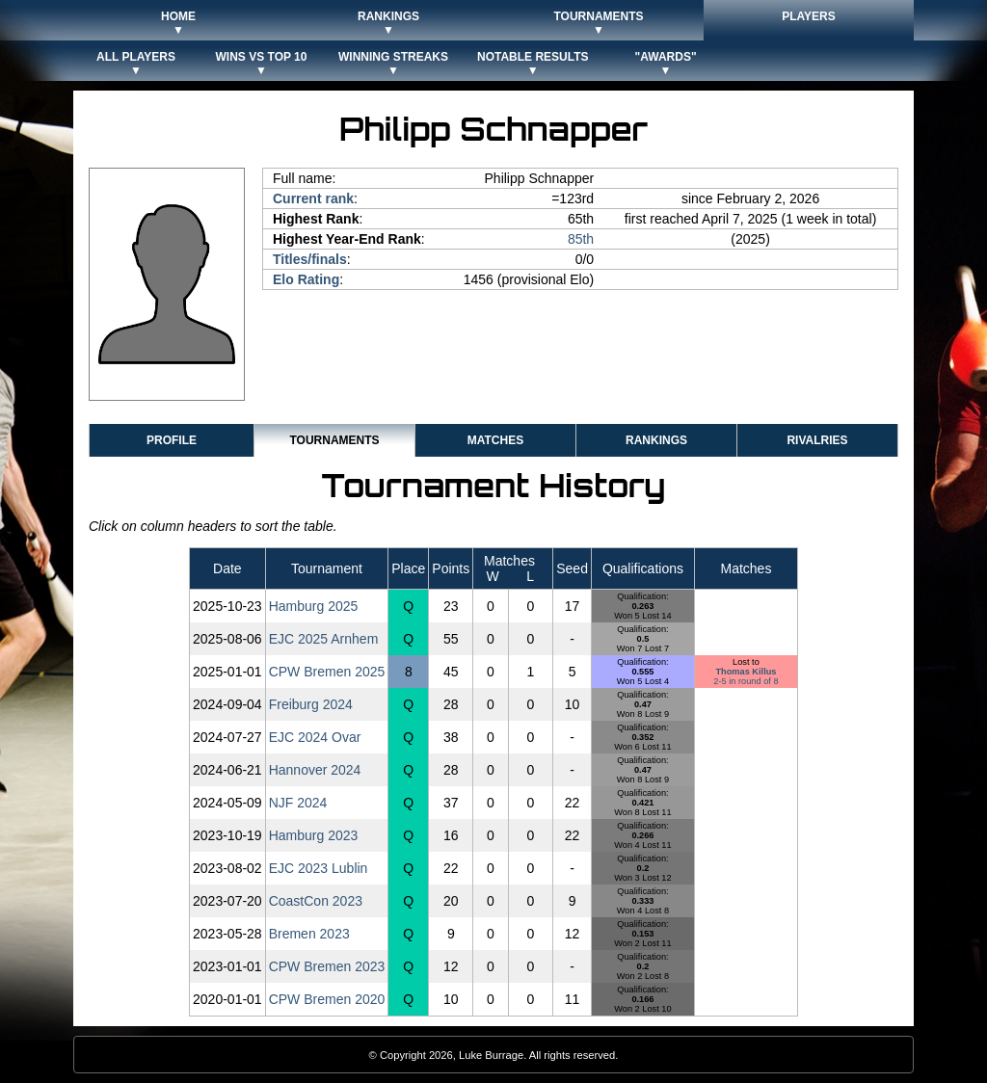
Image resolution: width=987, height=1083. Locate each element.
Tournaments (334, 440)
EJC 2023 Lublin (318, 868)
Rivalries (817, 440)
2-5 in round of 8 (745, 681)
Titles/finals (310, 259)
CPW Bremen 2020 (327, 999)
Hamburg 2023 (314, 835)
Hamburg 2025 (314, 606)
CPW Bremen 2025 (327, 671)
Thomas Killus (745, 671)
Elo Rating (306, 279)
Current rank (313, 198)
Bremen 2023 (309, 933)
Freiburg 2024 (311, 704)
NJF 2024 (298, 802)
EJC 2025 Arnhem (324, 639)
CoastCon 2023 (315, 901)
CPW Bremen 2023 (327, 966)
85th (581, 239)
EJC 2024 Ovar (315, 737)
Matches (495, 440)
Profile (172, 440)
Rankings (656, 440)
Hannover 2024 (315, 770)
